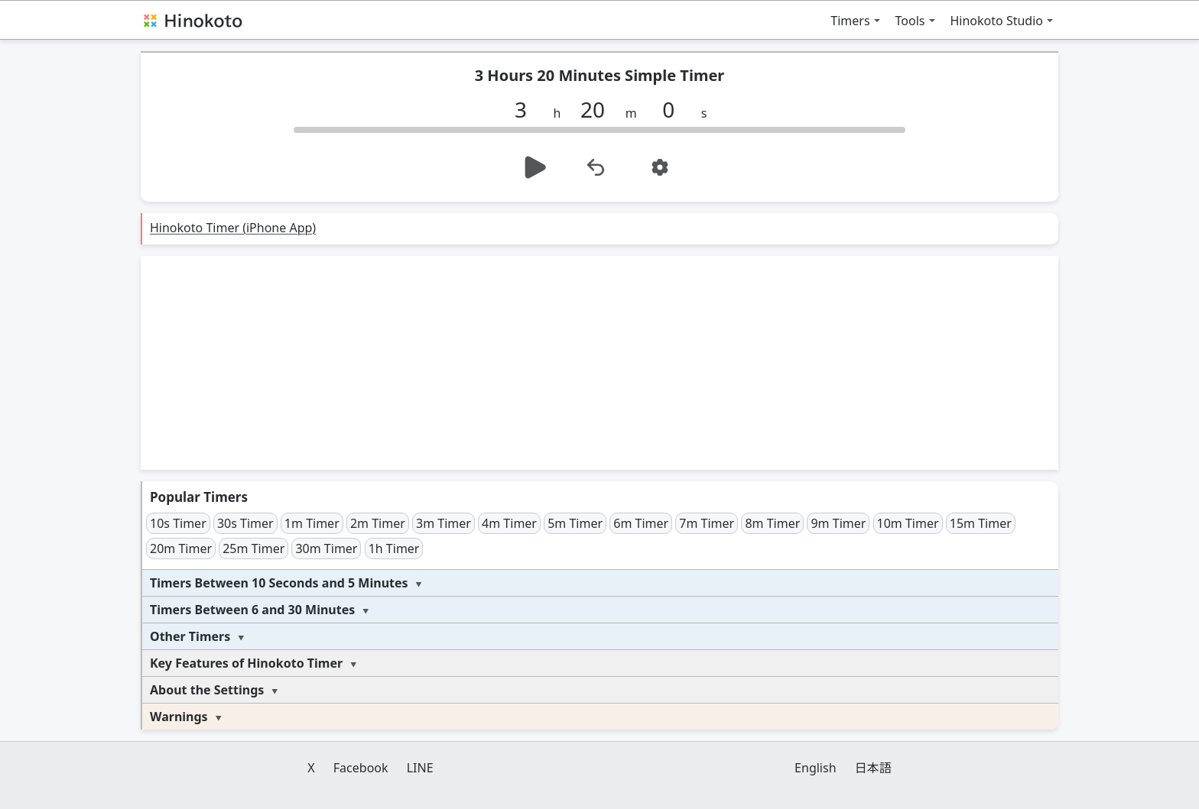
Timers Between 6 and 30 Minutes (252, 609)
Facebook (360, 767)
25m (253, 548)
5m (575, 523)
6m (640, 523)
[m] (598, 109)
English (815, 767)
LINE (420, 767)
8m (772, 523)
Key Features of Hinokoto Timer (246, 663)
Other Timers (190, 636)
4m (509, 523)
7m (706, 523)
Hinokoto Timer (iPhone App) (233, 227)
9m (838, 523)
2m (377, 523)
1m (312, 523)
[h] (527, 109)
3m (443, 523)
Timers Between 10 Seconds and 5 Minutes (279, 582)
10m (908, 523)
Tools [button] (910, 20)
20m (181, 548)
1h (394, 548)
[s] (674, 109)
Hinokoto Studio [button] (997, 20)
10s (178, 523)
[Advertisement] (599, 363)
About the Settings (207, 689)
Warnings (179, 716)
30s (245, 523)
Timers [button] (849, 20)
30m (326, 548)
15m (981, 523)
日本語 (873, 767)
